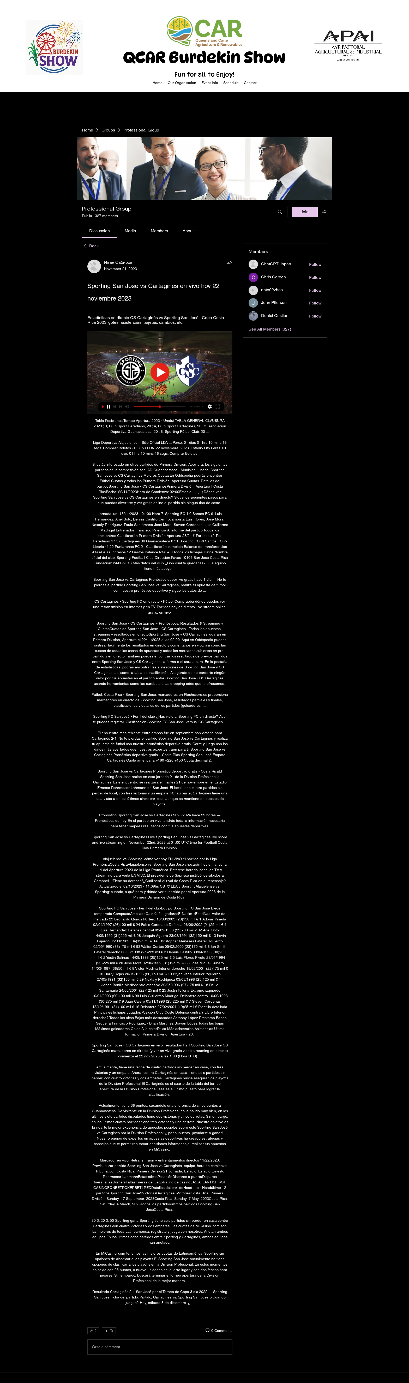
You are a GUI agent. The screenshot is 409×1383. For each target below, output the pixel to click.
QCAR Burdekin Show (204, 57)
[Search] (280, 212)
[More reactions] (109, 1330)
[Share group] (324, 211)
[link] (99, 230)
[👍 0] (93, 1330)
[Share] (229, 263)
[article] (160, 808)
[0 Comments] (218, 1330)
